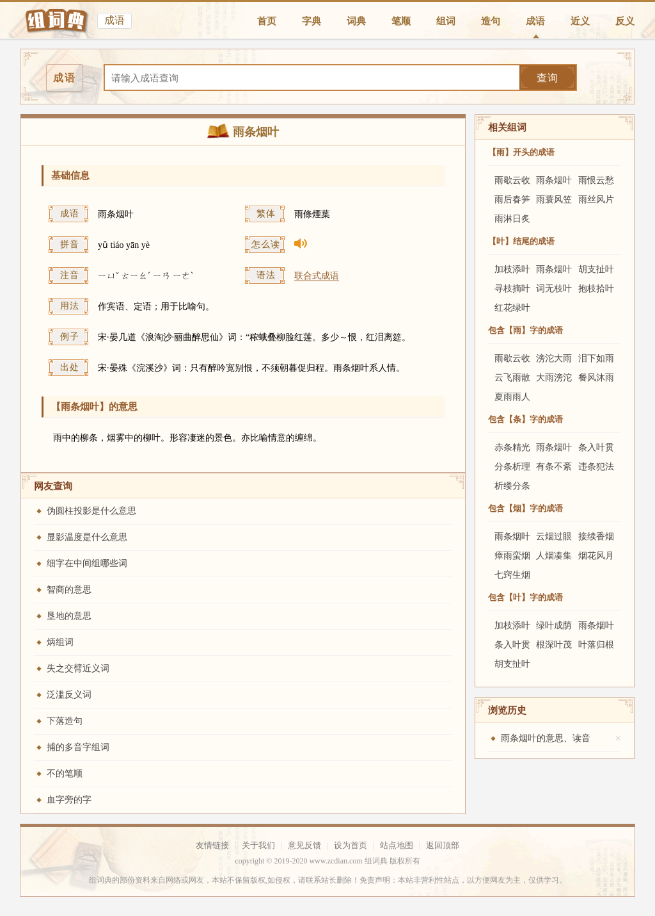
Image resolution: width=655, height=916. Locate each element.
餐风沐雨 (596, 377)
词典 (356, 21)
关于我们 (258, 845)
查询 (547, 77)
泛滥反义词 (69, 694)
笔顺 (401, 21)
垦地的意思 (69, 616)
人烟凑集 (554, 555)
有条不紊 (554, 466)
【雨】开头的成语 (521, 152)
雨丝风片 (596, 199)
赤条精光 (512, 447)
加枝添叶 (512, 269)
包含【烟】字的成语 (525, 508)
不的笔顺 (65, 773)
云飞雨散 (512, 377)
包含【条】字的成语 (525, 419)
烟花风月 (596, 555)
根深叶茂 (554, 645)
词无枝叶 (554, 288)
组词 (445, 21)
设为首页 (350, 845)
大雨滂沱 (554, 377)
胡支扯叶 (596, 269)
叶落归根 (596, 645)
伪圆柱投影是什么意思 (91, 511)
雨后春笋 (512, 199)
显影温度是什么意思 (87, 537)
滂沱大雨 (554, 358)
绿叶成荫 (554, 625)
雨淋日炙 (512, 219)
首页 (266, 21)
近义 (580, 21)
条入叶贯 (596, 447)
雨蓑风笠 (554, 199)
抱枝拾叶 (596, 288)
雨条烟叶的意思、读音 (545, 738)
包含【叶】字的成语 (525, 597)
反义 (625, 21)
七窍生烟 (512, 575)
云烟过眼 (554, 536)
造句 (490, 21)
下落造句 (65, 721)
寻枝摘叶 (512, 288)
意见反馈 (304, 845)
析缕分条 (512, 486)
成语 (535, 21)
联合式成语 (316, 276)
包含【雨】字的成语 (525, 330)
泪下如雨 (596, 358)
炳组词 (60, 642)
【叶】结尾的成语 (521, 241)
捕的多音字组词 (78, 747)
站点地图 (396, 845)
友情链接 (212, 845)
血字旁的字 (69, 800)
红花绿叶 (512, 308)
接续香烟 (596, 536)
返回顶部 (442, 845)
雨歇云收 (512, 180)
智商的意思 (69, 589)
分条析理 (512, 466)
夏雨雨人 (512, 397)
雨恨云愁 (596, 180)
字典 (311, 21)
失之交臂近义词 (78, 668)
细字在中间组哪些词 (87, 563)
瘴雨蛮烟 (512, 555)
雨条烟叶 (554, 180)
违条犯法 (596, 466)
